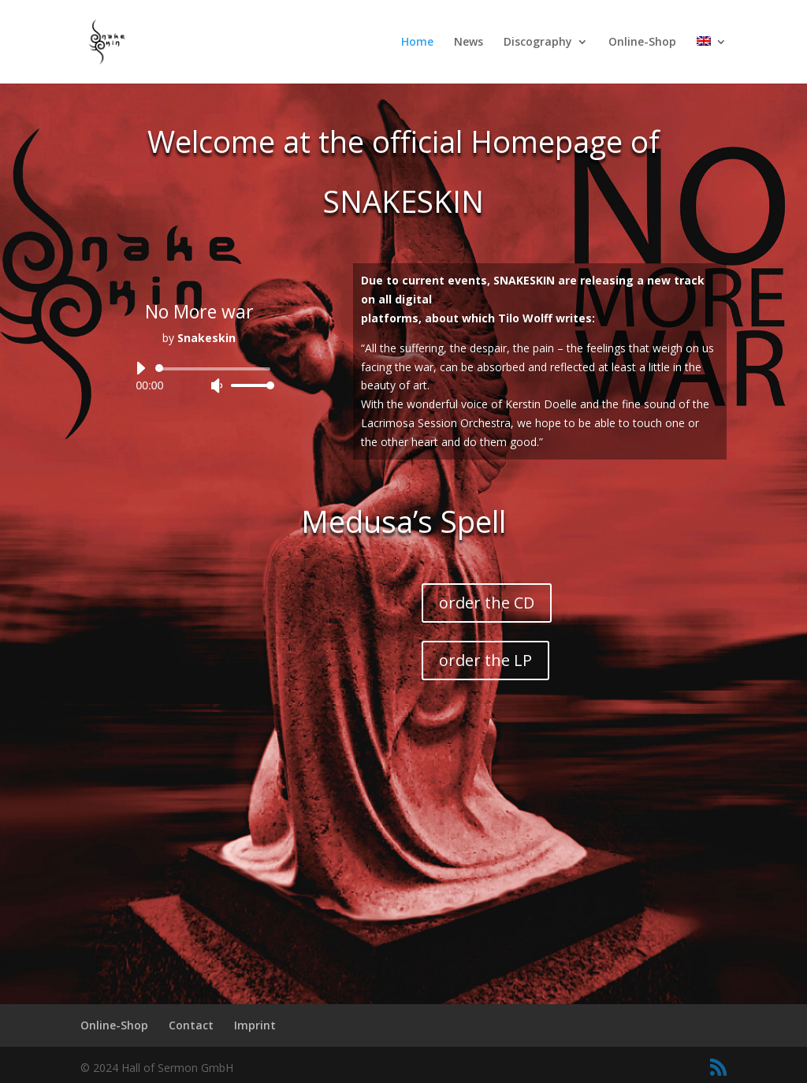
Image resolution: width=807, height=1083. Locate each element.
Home (417, 42)
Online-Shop (642, 42)
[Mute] (217, 385)
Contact (191, 1025)
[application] (199, 377)
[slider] (215, 368)
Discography (538, 42)
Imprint (255, 1025)
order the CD (486, 602)
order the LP (485, 660)
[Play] (140, 368)
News (468, 42)
